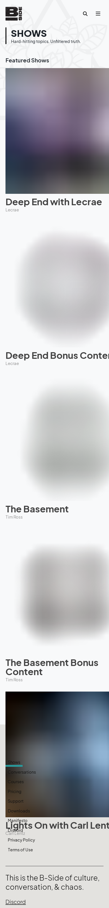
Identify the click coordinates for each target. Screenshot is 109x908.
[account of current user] (98, 13)
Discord (15, 830)
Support (16, 801)
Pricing (14, 791)
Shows (14, 762)
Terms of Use (20, 849)
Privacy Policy (21, 839)
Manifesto (17, 820)
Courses (16, 781)
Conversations (22, 772)
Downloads (19, 810)
